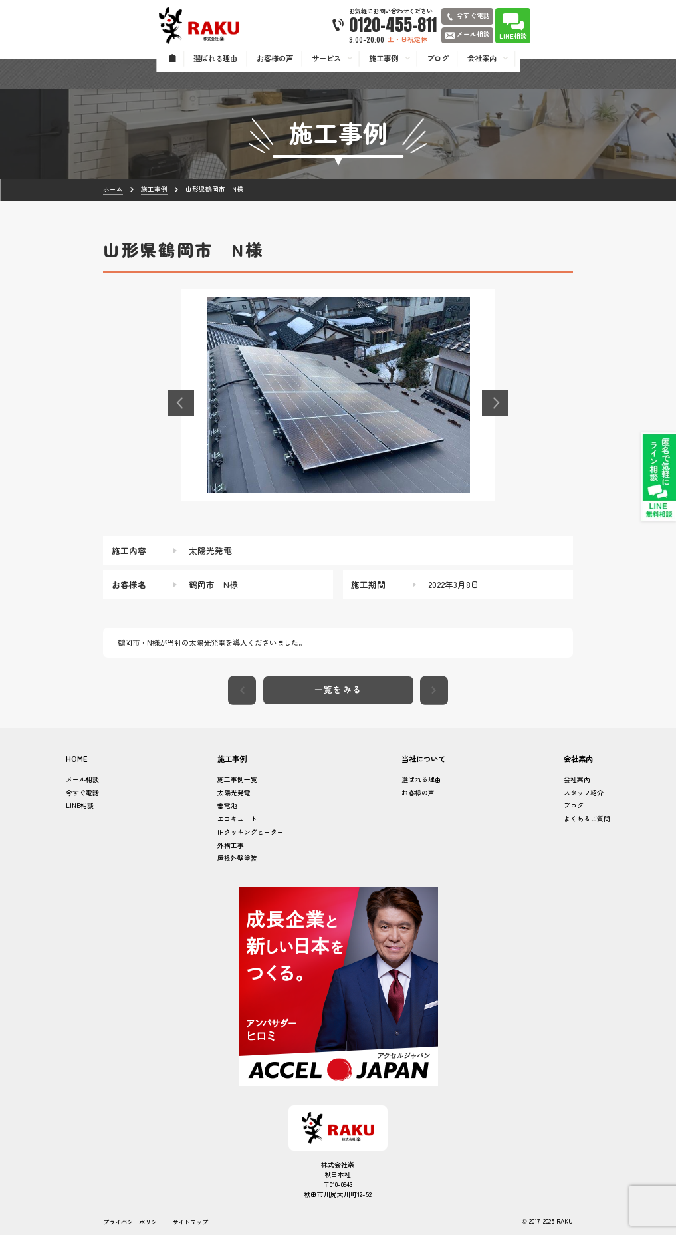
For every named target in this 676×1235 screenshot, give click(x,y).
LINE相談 (80, 805)
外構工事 (230, 845)
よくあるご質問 (587, 818)
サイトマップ (190, 1222)
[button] (181, 403)
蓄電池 (227, 805)
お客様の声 (418, 792)
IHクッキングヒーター (250, 832)
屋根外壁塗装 (237, 858)
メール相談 (82, 779)
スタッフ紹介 (584, 792)
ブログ (574, 805)
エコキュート (237, 818)
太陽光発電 (234, 792)
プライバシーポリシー (133, 1222)
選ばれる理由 (421, 779)
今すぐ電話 (82, 792)
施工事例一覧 (237, 779)
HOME (77, 759)
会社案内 (577, 779)
